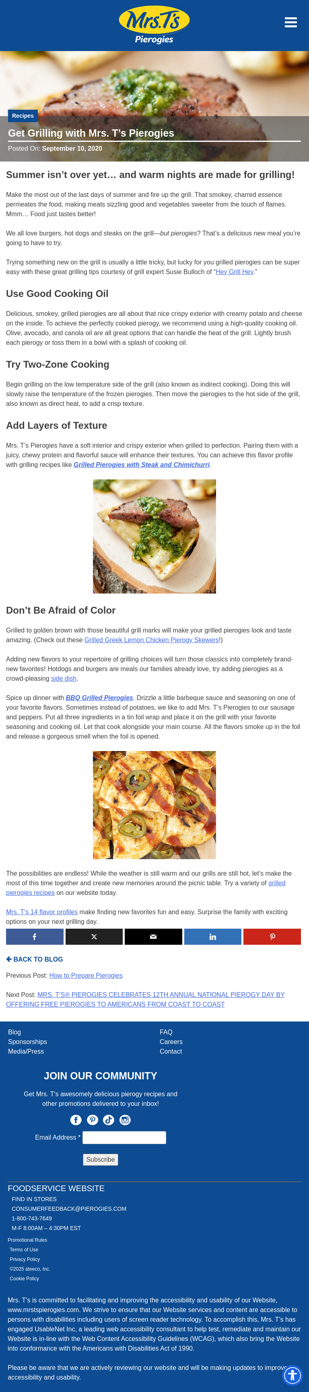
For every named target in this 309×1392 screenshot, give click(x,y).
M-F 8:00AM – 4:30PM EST (46, 1228)
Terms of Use (24, 1250)
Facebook (76, 1120)
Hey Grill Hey (234, 271)
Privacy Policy (25, 1259)
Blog (14, 1032)
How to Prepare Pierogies (86, 975)
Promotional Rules (27, 1240)
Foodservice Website (56, 1188)
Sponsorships (27, 1041)
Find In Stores (34, 1199)
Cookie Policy (24, 1278)
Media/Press (26, 1051)
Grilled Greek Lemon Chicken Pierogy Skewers (151, 640)
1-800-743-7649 (32, 1218)
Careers (171, 1041)
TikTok (108, 1120)
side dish (63, 678)
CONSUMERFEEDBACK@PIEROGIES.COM (69, 1209)
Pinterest (92, 1120)
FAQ (166, 1032)
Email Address (58, 1137)
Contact (171, 1051)
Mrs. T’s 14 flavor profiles (42, 912)
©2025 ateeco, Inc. (30, 1269)
